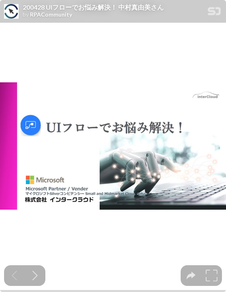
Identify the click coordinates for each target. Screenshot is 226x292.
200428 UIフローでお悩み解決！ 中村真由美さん (93, 7)
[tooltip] (191, 275)
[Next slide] (35, 275)
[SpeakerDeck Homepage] (214, 13)
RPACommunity (51, 14)
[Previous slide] (14, 275)
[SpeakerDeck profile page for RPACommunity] (11, 11)
